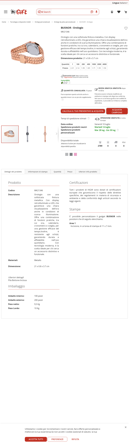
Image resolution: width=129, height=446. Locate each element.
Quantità (57, 171)
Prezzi (69, 171)
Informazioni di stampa (37, 171)
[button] (124, 2)
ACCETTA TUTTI (36, 439)
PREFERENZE (57, 439)
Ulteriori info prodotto (88, 171)
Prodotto (14, 182)
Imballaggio (16, 286)
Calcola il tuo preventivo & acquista (82, 111)
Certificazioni (78, 182)
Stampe (74, 209)
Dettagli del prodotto (13, 171)
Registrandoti (68, 77)
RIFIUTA (75, 439)
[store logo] (19, 12)
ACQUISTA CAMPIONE (117, 111)
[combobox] (67, 12)
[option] (66, 154)
